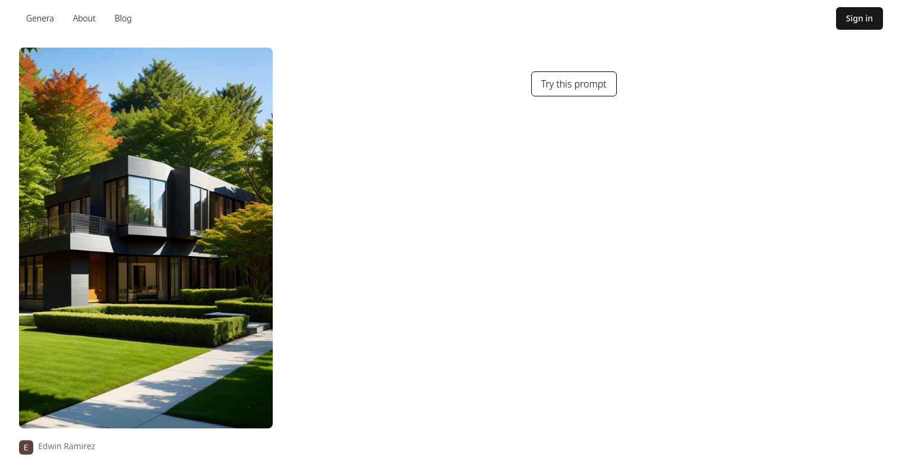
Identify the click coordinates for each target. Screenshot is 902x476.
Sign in (859, 18)
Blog (123, 18)
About (84, 18)
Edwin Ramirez (66, 446)
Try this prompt (574, 83)
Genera (40, 18)
